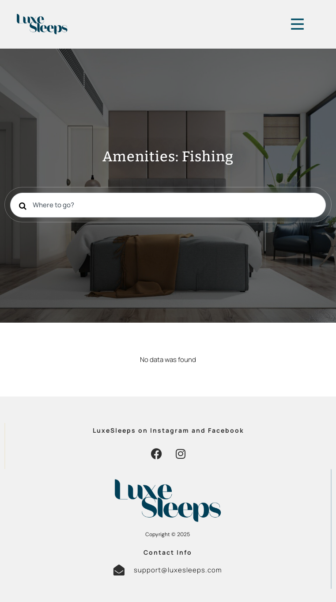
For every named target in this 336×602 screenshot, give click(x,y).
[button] (156, 453)
